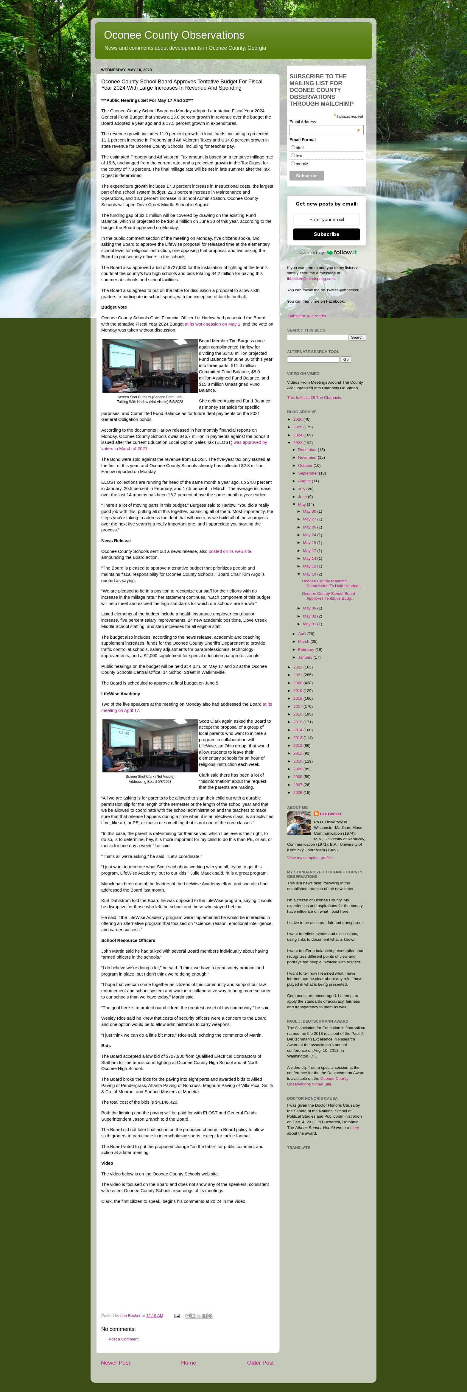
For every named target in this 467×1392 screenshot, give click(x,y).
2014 (298, 730)
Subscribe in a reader (307, 316)
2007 (298, 785)
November (308, 457)
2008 (298, 776)
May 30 (310, 511)
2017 (298, 706)
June (303, 496)
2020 (298, 683)
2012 (298, 745)
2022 (298, 667)
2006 (298, 792)
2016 (298, 714)
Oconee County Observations (174, 35)
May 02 (310, 616)
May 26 (310, 527)
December (308, 449)
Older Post (260, 1363)
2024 (298, 435)
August (305, 481)
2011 (298, 753)
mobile (302, 163)
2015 (298, 722)
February (306, 649)
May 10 (310, 574)
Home (188, 1363)
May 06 (310, 608)
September (308, 473)
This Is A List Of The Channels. (314, 397)
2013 (298, 737)
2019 (298, 690)
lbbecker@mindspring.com (311, 278)
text (299, 155)
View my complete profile (309, 858)
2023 (298, 443)
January (306, 657)
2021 (298, 675)
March (304, 641)
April (302, 634)
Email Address (324, 121)
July (302, 489)
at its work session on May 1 (212, 324)
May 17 (310, 550)
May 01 (310, 624)
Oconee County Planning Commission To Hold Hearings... (333, 583)
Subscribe (327, 234)
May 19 (310, 542)
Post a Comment (124, 1339)
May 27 (310, 519)
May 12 (310, 566)
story (354, 1127)
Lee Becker (330, 814)
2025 (298, 427)
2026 (298, 419)
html (299, 147)
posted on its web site (230, 551)
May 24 (310, 535)
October (306, 465)
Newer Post (115, 1363)
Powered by (326, 252)
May (302, 504)
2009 (298, 769)
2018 (298, 698)
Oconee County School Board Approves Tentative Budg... (328, 596)
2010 (298, 761)
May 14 (310, 558)
